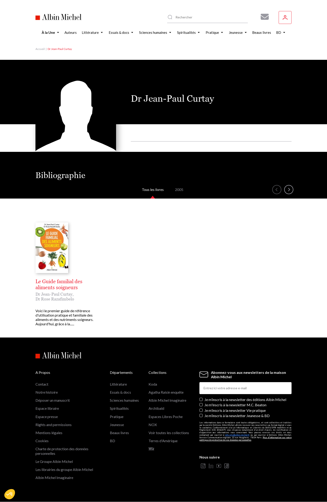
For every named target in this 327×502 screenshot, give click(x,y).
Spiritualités (119, 408)
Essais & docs (120, 392)
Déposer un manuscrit (52, 400)
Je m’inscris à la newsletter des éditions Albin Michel (245, 399)
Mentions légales (48, 432)
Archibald (156, 408)
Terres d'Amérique (163, 441)
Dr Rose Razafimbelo (54, 299)
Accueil (40, 49)
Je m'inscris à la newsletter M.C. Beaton (235, 405)
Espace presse (46, 416)
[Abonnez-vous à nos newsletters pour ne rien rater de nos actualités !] (263, 16)
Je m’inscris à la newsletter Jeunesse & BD (237, 415)
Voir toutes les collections (169, 432)
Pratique (116, 416)
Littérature (118, 384)
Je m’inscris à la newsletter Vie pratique (235, 410)
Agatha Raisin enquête (166, 392)
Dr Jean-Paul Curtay (54, 294)
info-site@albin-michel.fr (237, 435)
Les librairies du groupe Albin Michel (64, 469)
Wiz (151, 448)
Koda (153, 384)
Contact (41, 384)
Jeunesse (117, 424)
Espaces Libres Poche (166, 416)
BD (112, 441)
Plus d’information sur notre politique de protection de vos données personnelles (245, 438)
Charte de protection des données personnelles (61, 451)
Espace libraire (47, 408)
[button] (9, 494)
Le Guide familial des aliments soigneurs (58, 285)
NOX (153, 424)
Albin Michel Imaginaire (54, 477)
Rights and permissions (53, 424)
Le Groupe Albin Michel (54, 461)
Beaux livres (119, 432)
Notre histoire (46, 392)
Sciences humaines (124, 400)
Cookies (42, 441)
